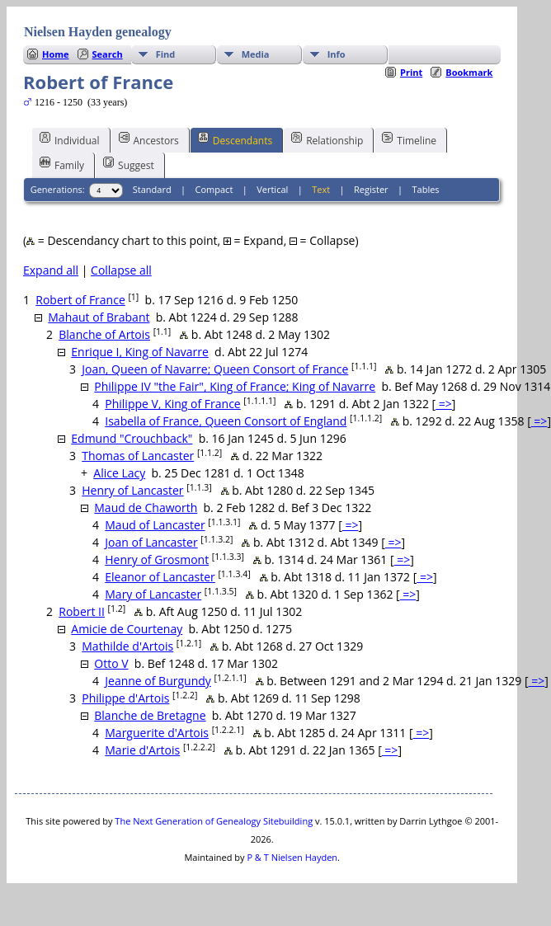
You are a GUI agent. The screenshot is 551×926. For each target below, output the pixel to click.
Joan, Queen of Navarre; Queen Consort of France (215, 369)
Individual (70, 139)
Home (55, 54)
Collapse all (121, 270)
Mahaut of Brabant (98, 317)
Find (166, 54)
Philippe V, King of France (172, 403)
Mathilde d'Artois (127, 646)
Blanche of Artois (104, 334)
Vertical (272, 189)
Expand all (50, 270)
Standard (152, 189)
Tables (426, 189)
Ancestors (149, 139)
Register (371, 189)
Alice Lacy (119, 473)
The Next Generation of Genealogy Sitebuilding (214, 821)
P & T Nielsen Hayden (292, 857)
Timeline (409, 139)
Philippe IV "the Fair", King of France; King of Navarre (234, 386)
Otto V (111, 663)
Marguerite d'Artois (157, 732)
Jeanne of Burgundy (158, 681)
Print (411, 72)
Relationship (327, 139)
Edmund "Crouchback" (131, 438)
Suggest (128, 164)
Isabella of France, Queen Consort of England (225, 421)
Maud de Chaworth (145, 507)
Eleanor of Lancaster (160, 577)
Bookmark (468, 72)
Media (256, 54)
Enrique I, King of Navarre (140, 352)
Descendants (235, 139)
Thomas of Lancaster (138, 455)
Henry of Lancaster (132, 490)
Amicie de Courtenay (126, 629)
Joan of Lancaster (151, 542)
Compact (214, 189)
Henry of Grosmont (157, 559)
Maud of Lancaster (155, 525)
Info (336, 54)
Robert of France (80, 300)
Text (321, 189)
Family (62, 164)
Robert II (82, 611)
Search (107, 54)
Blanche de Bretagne (149, 715)
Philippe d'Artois (125, 698)
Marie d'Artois (142, 750)
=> (444, 403)
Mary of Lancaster (153, 594)
